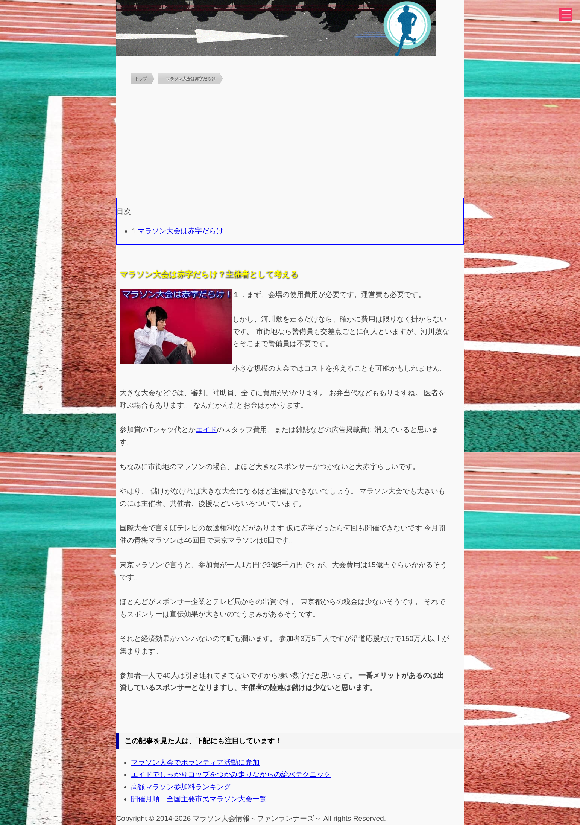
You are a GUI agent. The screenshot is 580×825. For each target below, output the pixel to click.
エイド (206, 430)
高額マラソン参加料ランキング (181, 787)
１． (239, 294)
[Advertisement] (290, 141)
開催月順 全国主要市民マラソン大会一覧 (199, 799)
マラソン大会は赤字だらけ (180, 231)
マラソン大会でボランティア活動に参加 (195, 762)
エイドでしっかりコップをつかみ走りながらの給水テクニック (231, 774)
